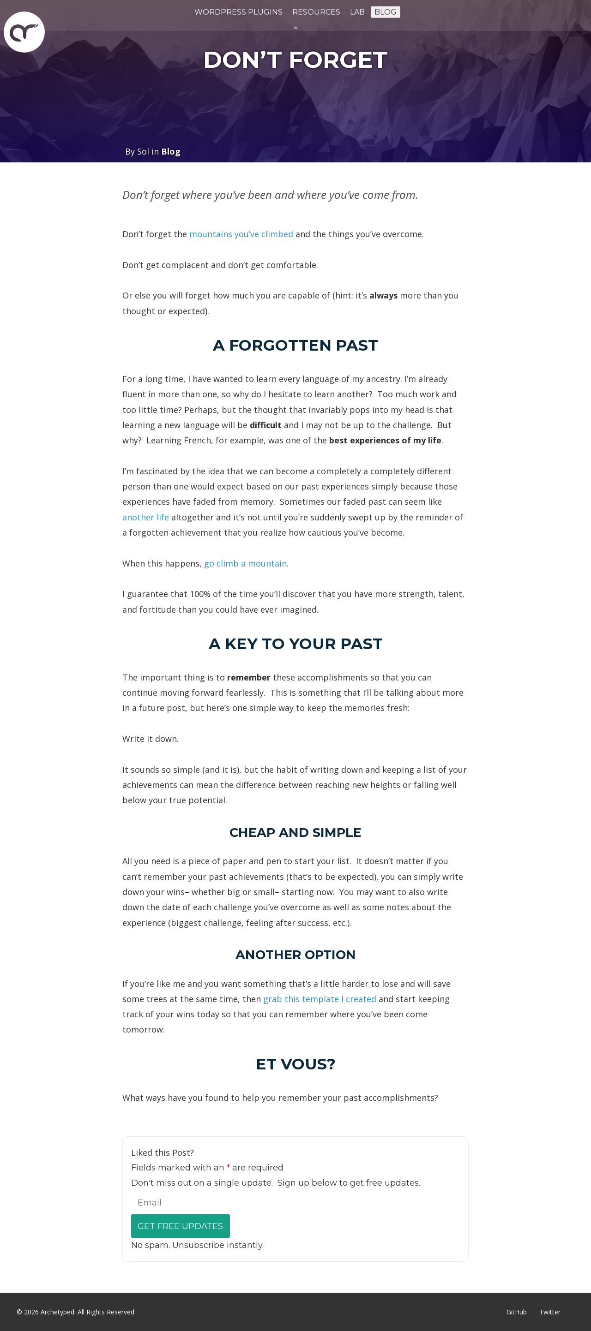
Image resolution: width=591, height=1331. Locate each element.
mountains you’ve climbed (241, 233)
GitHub (517, 1311)
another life (145, 517)
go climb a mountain (245, 563)
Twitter (550, 1311)
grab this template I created (319, 998)
